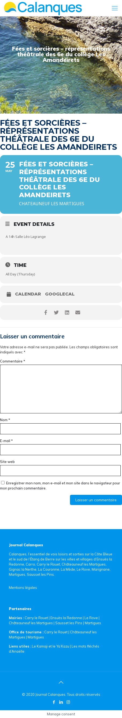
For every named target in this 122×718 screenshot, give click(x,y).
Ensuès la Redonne (66, 618)
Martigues (93, 623)
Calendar (28, 294)
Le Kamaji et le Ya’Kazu (50, 646)
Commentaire (12, 361)
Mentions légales (23, 587)
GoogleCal (60, 294)
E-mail (6, 441)
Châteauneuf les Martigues (31, 623)
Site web (7, 461)
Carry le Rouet (36, 618)
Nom (5, 420)
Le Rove (91, 618)
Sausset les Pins (68, 623)
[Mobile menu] (114, 8)
